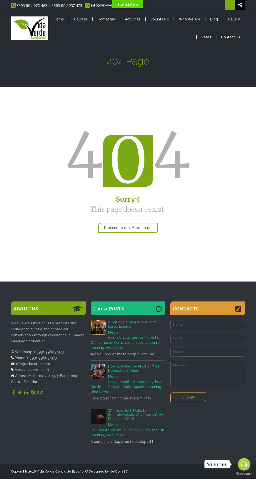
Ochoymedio (101, 343)
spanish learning (147, 387)
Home (59, 19)
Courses (81, 19)
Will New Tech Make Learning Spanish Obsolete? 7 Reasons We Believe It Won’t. (136, 415)
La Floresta (148, 337)
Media (113, 332)
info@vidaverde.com (106, 5)
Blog (214, 19)
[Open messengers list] (244, 464)
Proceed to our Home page (128, 227)
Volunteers (159, 19)
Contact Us (230, 37)
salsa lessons (136, 343)
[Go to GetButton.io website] (244, 474)
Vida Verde (115, 348)
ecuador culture (121, 382)
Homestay (106, 19)
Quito (118, 343)
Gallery (234, 19)
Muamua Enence (125, 430)
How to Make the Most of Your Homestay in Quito (133, 368)
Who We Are (189, 19)
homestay (145, 382)
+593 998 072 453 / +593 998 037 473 (46, 5)
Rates (206, 37)
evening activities (123, 337)
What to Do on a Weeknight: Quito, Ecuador (132, 324)
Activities (132, 19)
